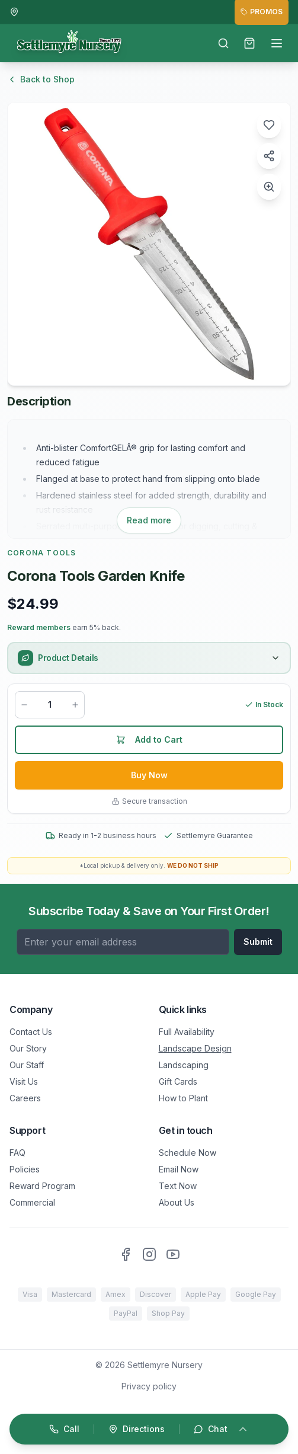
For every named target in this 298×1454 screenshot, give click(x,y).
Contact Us (30, 1032)
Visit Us (23, 1081)
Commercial (32, 1202)
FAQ (17, 1153)
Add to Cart (149, 739)
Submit (258, 942)
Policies (24, 1169)
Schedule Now (187, 1153)
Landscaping (184, 1065)
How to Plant (183, 1098)
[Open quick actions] (149, 1429)
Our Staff (26, 1065)
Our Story (28, 1048)
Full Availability (186, 1032)
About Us (176, 1202)
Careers (25, 1098)
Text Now (178, 1186)
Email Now (178, 1169)
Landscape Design (195, 1048)
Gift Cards (178, 1081)
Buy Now (149, 775)
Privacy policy (149, 1386)
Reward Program (42, 1186)
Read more (149, 520)
